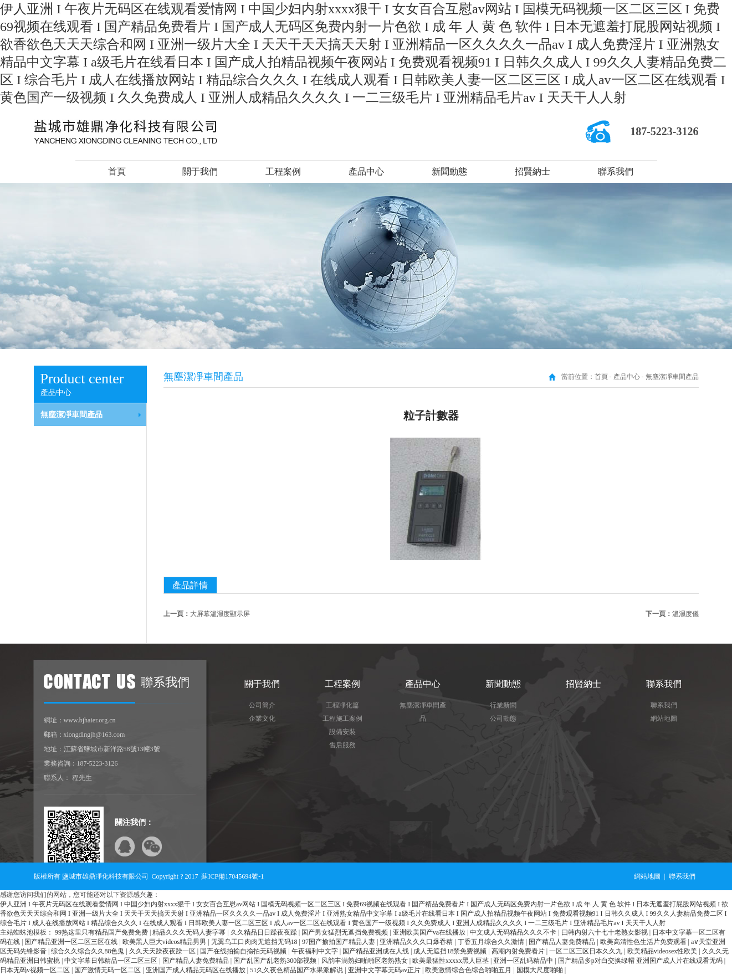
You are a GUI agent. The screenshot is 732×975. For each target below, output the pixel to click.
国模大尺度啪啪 (540, 970)
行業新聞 (503, 705)
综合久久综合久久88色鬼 (88, 951)
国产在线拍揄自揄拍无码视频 (244, 951)
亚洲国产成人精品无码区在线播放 (196, 970)
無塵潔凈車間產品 (71, 414)
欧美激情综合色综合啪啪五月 (469, 970)
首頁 (117, 171)
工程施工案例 (342, 718)
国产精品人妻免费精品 (563, 942)
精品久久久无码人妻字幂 (189, 932)
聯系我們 (615, 171)
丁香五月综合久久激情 (492, 942)
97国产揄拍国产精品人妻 (339, 942)
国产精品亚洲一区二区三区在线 (71, 942)
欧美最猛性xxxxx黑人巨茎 (451, 960)
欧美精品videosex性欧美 (663, 951)
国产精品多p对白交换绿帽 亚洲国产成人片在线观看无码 (641, 960)
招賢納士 (532, 171)
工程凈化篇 (342, 705)
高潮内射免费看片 (519, 951)
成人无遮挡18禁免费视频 (450, 951)
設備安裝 (342, 732)
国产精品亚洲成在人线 (376, 951)
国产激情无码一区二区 (108, 970)
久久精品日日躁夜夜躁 (265, 932)
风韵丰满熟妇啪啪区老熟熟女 (365, 960)
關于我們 (200, 171)
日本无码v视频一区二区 (35, 970)
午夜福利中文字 (315, 951)
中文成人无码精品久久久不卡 (514, 932)
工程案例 (283, 171)
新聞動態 (449, 171)
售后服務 (342, 745)
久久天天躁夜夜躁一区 (163, 951)
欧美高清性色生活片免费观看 (644, 942)
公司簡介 (262, 705)
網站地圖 (664, 718)
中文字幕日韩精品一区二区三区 (111, 960)
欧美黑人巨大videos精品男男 (165, 942)
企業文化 (262, 718)
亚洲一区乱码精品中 (524, 960)
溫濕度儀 (685, 614)
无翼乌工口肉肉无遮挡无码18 (255, 942)
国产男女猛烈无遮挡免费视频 (345, 932)
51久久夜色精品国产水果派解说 (297, 970)
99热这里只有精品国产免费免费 (102, 932)
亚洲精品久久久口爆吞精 (417, 942)
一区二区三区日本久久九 (586, 951)
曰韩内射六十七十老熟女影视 (605, 932)
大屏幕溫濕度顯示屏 (220, 614)
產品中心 (366, 171)
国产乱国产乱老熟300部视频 (275, 960)
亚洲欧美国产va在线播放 (430, 932)
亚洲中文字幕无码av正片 (385, 970)
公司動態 (503, 718)
